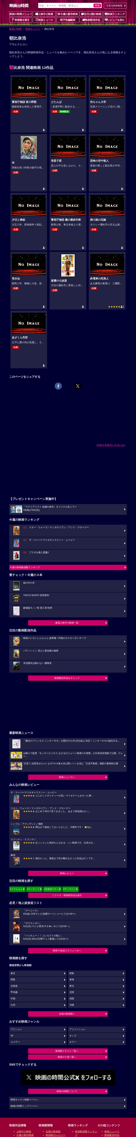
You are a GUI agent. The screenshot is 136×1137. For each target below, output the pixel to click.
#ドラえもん (16, 889)
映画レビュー (67, 873)
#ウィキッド (33, 889)
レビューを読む (115, 19)
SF (12, 1035)
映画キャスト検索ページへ (24, 1099)
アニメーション (77, 1029)
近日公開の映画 (91, 13)
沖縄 (71, 1005)
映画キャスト (33, 29)
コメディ (15, 1042)
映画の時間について (67, 1091)
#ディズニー (69, 889)
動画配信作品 (91, 19)
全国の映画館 (53, 1131)
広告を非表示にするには (110, 445)
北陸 (71, 992)
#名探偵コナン (51, 889)
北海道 (14, 986)
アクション (16, 1029)
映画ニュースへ (67, 777)
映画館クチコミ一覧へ (66, 1051)
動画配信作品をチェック (67, 678)
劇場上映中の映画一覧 (66, 622)
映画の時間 (15, 29)
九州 (13, 1005)
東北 (71, 986)
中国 (13, 998)
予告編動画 (67, 19)
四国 (71, 998)
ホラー (72, 1042)
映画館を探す (21, 19)
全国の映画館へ (67, 1013)
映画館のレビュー (56, 1135)
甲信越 (14, 992)
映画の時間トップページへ (24, 1106)
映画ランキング (115, 13)
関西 (13, 979)
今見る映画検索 (114, 5)
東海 (71, 979)
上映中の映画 (44, 13)
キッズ (72, 1035)
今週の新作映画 (68, 13)
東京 (13, 973)
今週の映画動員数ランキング (25, 567)
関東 (71, 973)
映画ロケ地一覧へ (67, 1057)
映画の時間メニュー (21, 14)
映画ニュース (44, 19)
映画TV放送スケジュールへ (67, 950)
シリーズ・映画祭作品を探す (67, 895)
